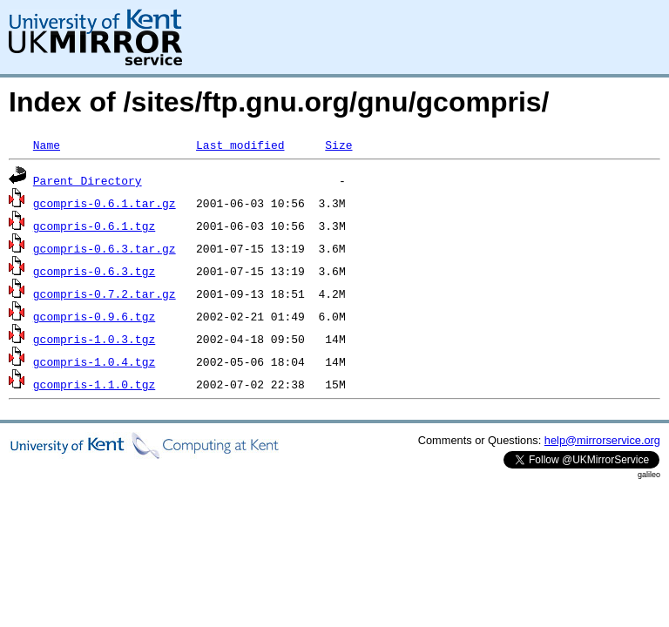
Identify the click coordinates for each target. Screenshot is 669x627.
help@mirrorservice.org (602, 440)
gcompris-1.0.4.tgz (94, 361)
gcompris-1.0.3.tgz (94, 339)
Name (46, 144)
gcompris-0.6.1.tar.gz (104, 203)
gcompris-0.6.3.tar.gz (104, 248)
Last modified (240, 144)
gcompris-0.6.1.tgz (94, 225)
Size (338, 144)
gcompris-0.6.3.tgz (94, 271)
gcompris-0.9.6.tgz (94, 316)
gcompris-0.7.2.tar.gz (104, 293)
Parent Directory (87, 180)
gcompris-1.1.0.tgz (94, 384)
